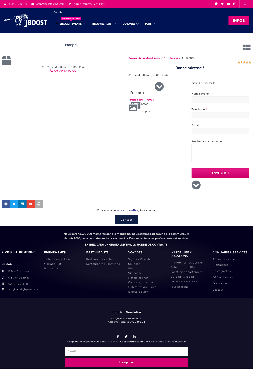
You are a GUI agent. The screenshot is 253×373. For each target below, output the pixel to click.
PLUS (150, 24)
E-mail (197, 125)
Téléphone (199, 109)
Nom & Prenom (203, 93)
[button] (245, 4)
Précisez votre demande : (207, 141)
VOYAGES (130, 24)
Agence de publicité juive (144, 58)
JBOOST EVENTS (70, 21)
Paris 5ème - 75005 (142, 100)
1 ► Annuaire (172, 58)
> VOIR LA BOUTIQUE (18, 252)
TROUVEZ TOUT (103, 24)
